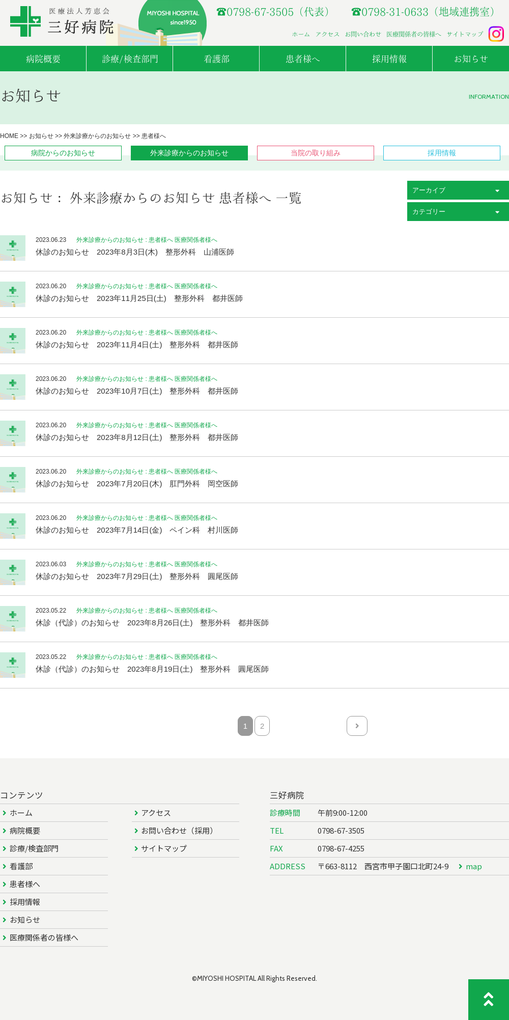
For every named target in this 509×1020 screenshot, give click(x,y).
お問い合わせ (363, 34)
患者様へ (25, 883)
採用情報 (25, 901)
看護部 (21, 866)
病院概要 (25, 830)
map (474, 866)
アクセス (327, 34)
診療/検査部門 (34, 848)
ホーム (301, 34)
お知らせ (25, 919)
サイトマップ (464, 34)
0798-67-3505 (341, 830)
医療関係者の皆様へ (413, 34)
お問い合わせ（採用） (179, 830)
